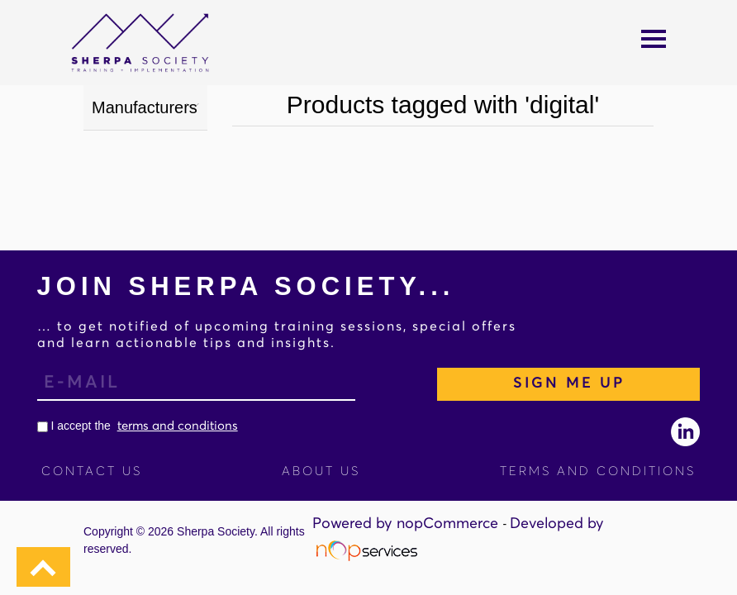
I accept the (137, 425)
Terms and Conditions (598, 471)
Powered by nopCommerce (407, 523)
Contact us (91, 471)
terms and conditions (177, 426)
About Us (321, 471)
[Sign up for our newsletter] (196, 384)
